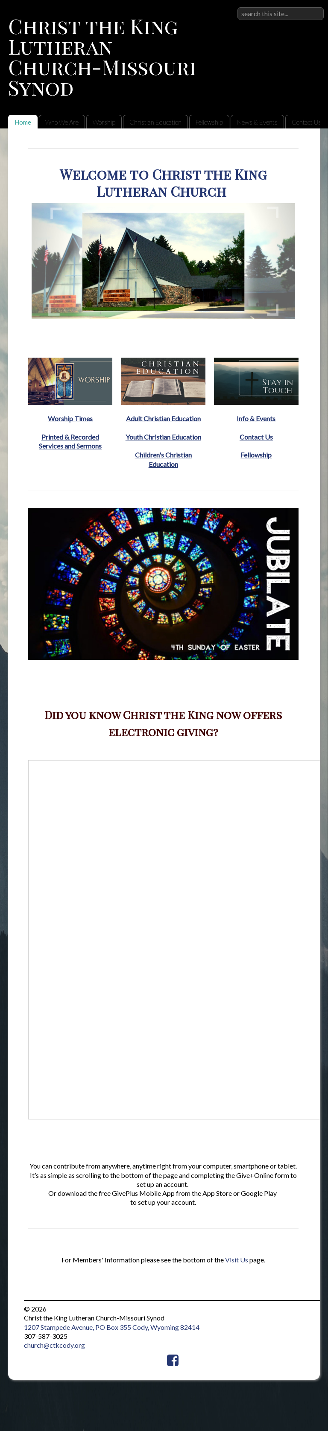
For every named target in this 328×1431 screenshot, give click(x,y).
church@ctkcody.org (54, 1345)
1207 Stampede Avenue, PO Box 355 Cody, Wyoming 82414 (111, 1327)
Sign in (314, 7)
